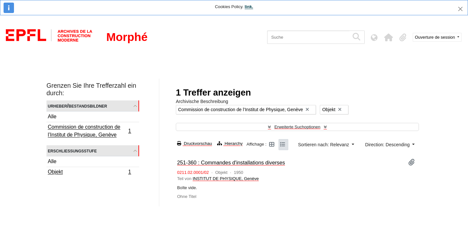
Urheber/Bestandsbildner (77, 106)
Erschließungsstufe (72, 151)
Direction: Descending (388, 144)
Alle (52, 116)
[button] (389, 37)
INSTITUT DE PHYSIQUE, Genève (226, 178)
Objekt (89, 172)
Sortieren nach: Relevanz (324, 144)
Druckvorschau (194, 143)
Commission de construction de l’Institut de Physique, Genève (89, 130)
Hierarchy (229, 143)
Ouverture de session (435, 37)
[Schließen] (460, 9)
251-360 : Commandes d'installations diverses (231, 162)
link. (249, 6)
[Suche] (308, 37)
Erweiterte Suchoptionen (297, 126)
